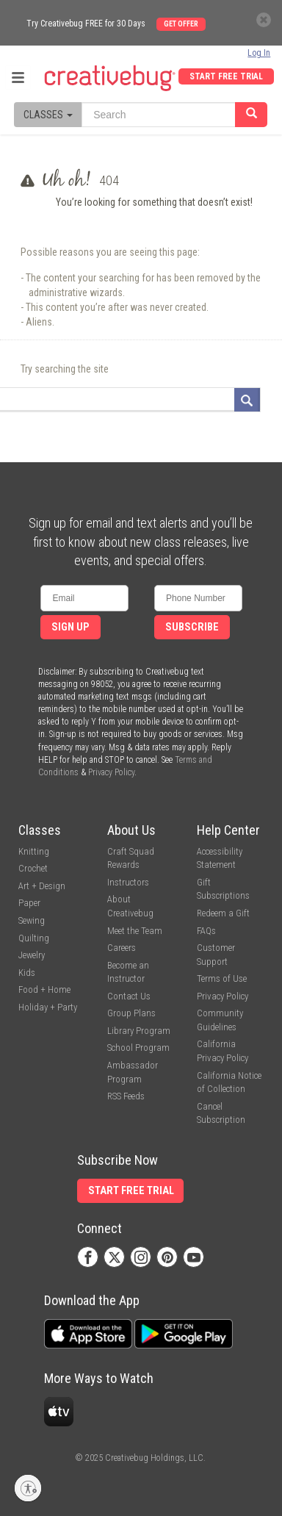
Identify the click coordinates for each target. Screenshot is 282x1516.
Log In (258, 53)
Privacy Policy (111, 772)
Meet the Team (134, 930)
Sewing (31, 920)
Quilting (33, 938)
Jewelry (31, 954)
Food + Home (44, 989)
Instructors (128, 882)
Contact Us (129, 996)
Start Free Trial (226, 76)
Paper (29, 902)
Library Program (138, 1030)
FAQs (206, 930)
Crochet (33, 868)
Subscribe (192, 627)
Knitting (33, 851)
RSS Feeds (126, 1096)
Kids (26, 972)
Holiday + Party (47, 1007)
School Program (138, 1047)
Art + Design (41, 885)
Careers (121, 947)
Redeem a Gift (223, 913)
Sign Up (70, 627)
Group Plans (131, 1013)
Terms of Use (222, 978)
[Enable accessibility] (28, 1488)
